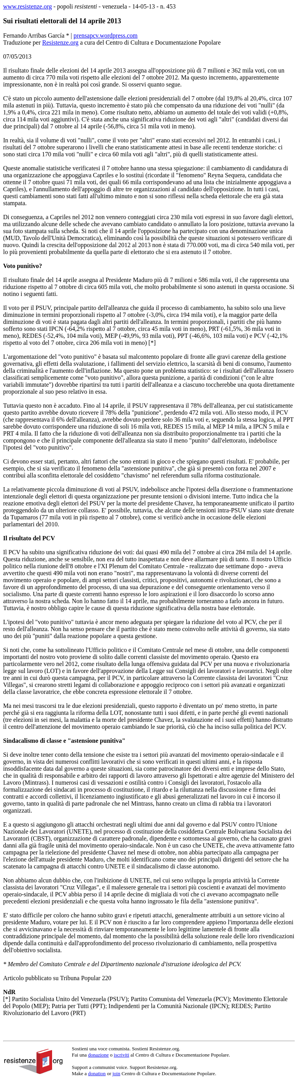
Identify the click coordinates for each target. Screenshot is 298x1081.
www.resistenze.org (27, 6)
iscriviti (121, 1055)
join (116, 1073)
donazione (98, 1055)
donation (97, 1073)
